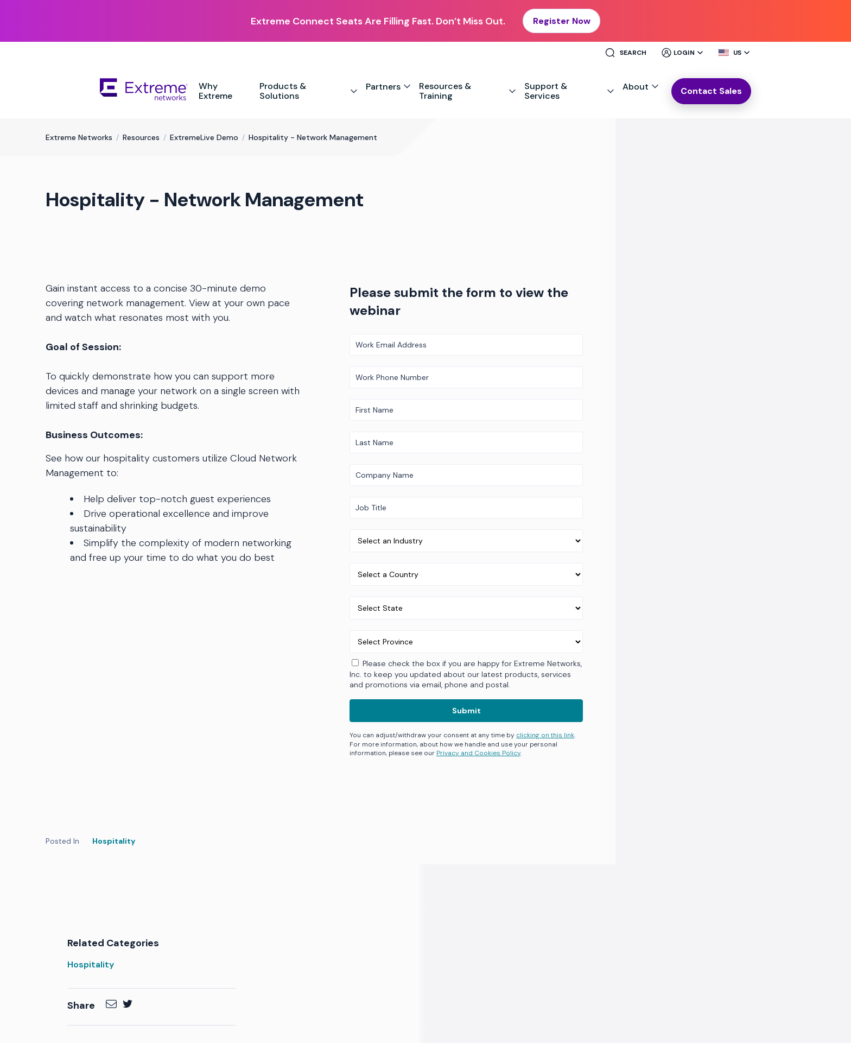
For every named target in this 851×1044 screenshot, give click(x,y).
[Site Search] (630, 54)
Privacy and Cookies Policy (478, 754)
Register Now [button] (561, 21)
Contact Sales (711, 92)
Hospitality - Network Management (313, 139)
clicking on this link (545, 736)
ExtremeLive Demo (204, 139)
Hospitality (113, 842)
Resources (141, 139)
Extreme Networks (79, 139)
